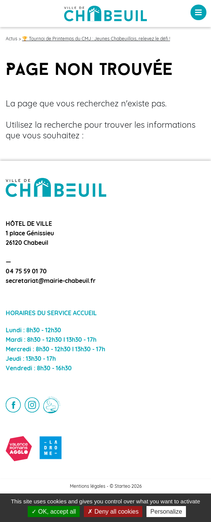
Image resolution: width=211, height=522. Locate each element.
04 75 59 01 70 (26, 272)
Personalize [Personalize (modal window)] (166, 511)
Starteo (122, 486)
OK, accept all (53, 511)
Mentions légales (88, 486)
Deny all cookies (113, 511)
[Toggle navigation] (198, 12)
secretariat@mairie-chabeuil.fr (51, 281)
